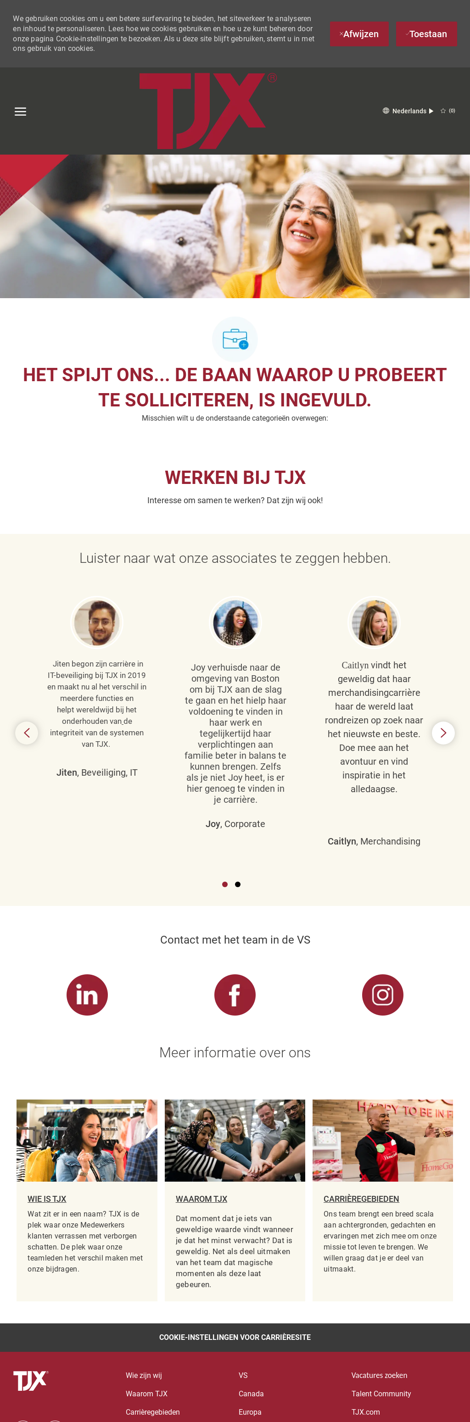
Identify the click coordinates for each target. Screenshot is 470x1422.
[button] (408, 111)
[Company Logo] (207, 111)
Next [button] (443, 733)
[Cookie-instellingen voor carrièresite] (235, 1337)
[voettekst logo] (32, 1381)
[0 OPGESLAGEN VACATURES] (448, 111)
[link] (87, 995)
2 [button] (238, 884)
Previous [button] (26, 733)
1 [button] (225, 884)
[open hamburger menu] (20, 111)
